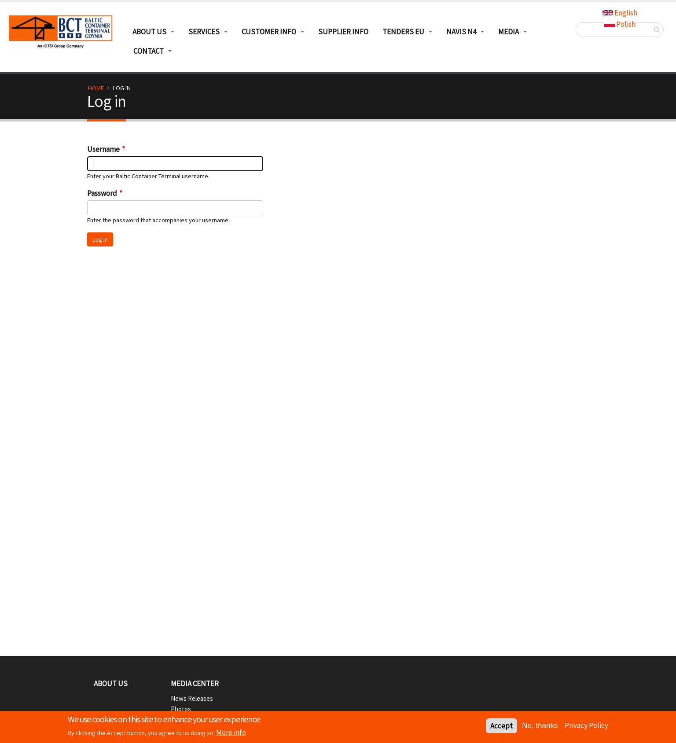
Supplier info (343, 32)
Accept (501, 727)
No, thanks (540, 726)
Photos (181, 709)
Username (103, 149)
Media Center (195, 683)
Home (96, 88)
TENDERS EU (403, 32)
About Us (111, 683)
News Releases (192, 698)
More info (231, 733)
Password (102, 193)
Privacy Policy (586, 726)
